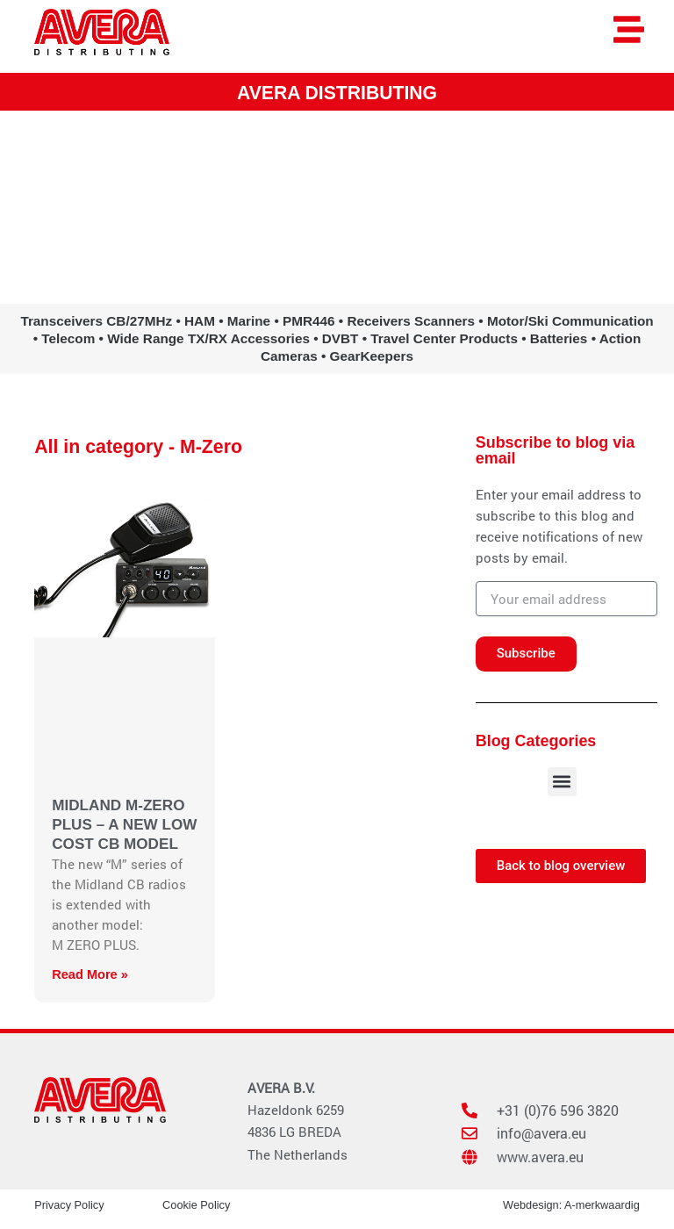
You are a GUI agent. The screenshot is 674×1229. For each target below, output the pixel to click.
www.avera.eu (337, 227)
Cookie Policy (196, 1204)
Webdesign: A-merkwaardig (571, 1204)
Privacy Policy (69, 1204)
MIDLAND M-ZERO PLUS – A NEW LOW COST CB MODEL (124, 823)
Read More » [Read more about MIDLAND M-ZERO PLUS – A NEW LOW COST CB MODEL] (90, 974)
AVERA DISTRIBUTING (337, 92)
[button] (562, 780)
